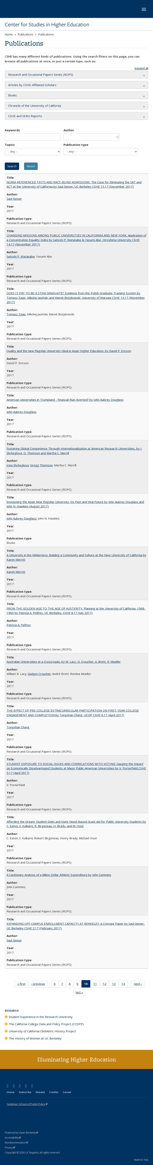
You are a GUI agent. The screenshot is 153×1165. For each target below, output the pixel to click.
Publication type (76, 145)
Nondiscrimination (16, 1142)
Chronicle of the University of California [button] (34, 106)
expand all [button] (141, 68)
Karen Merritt (16, 572)
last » (81, 993)
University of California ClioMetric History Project (42, 1031)
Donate (40, 1092)
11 (96, 985)
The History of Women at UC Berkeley (35, 1038)
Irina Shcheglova (18, 465)
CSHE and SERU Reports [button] (25, 116)
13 (115, 985)
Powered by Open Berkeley (21, 1132)
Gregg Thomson (41, 465)
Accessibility (13, 1137)
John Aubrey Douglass (21, 412)
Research (12, 1010)
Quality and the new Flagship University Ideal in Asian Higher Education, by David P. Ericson (69, 351)
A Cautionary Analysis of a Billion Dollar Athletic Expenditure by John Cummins (59, 875)
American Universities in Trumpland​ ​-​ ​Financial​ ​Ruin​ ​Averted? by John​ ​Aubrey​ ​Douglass (65, 400)
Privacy (10, 1147)
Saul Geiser (14, 199)
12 (106, 985)
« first (22, 985)
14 (125, 985)
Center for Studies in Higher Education (47, 24)
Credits (53, 1092)
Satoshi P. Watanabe (21, 256)
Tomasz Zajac (16, 314)
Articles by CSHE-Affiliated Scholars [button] (32, 85)
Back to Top (141, 1159)
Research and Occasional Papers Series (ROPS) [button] (40, 74)
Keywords (12, 130)
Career (67, 1092)
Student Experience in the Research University (41, 1017)
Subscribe (25, 1092)
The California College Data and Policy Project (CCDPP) (46, 1024)
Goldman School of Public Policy (27, 1104)
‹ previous (39, 985)
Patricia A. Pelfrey (19, 625)
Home (9, 34)
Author (69, 130)
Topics (10, 145)
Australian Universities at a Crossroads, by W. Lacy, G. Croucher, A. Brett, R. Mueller (64, 662)
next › (139, 985)
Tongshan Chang (18, 727)
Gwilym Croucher (39, 674)
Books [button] (12, 95)
